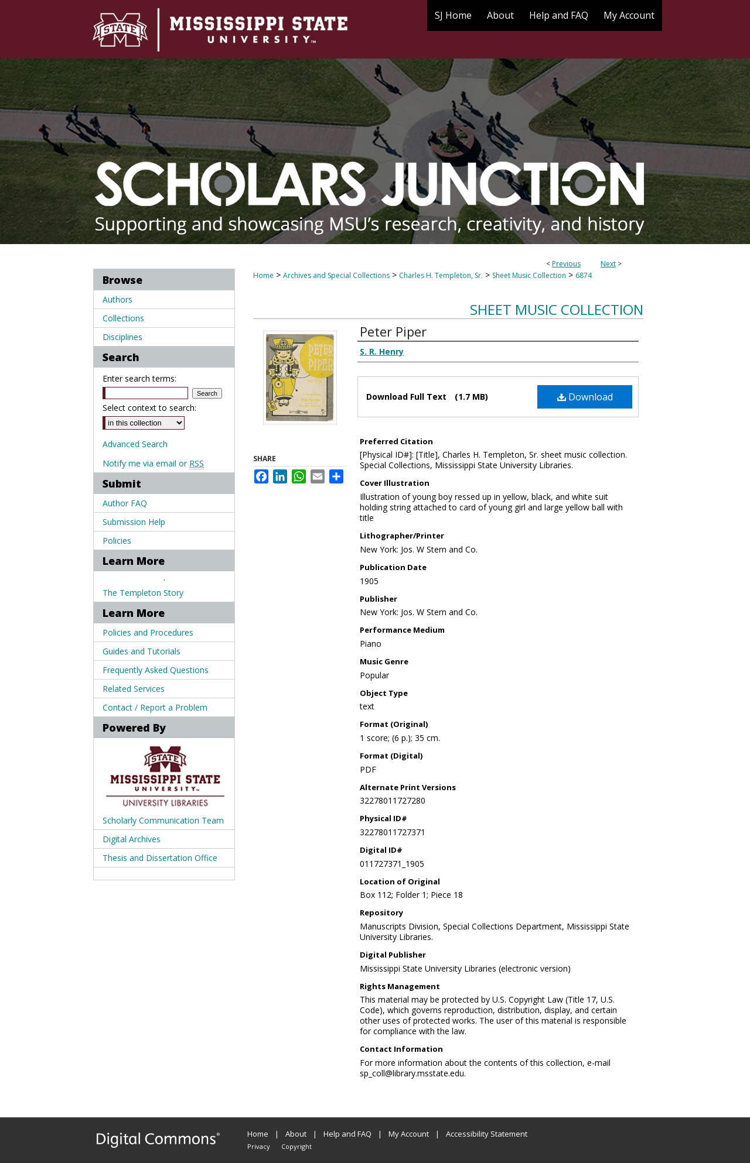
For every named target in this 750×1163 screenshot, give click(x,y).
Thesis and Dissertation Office (160, 857)
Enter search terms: (139, 378)
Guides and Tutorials (141, 651)
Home (263, 275)
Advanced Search (135, 444)
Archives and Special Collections (336, 275)
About (295, 1133)
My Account (408, 1133)
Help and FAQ (347, 1133)
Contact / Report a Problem (155, 707)
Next (608, 264)
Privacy (258, 1146)
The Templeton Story (143, 592)
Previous (566, 264)
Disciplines (122, 336)
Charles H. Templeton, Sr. (441, 275)
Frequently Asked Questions (156, 669)
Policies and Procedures (148, 632)
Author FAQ (125, 503)
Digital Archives (132, 839)
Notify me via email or (153, 463)
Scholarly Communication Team (163, 820)
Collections (123, 318)
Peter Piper (393, 331)
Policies (117, 540)
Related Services (134, 688)
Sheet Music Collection (529, 275)
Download (585, 396)
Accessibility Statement (486, 1133)
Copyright (296, 1146)
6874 (583, 275)
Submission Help (134, 521)
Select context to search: (149, 407)
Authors (117, 299)
